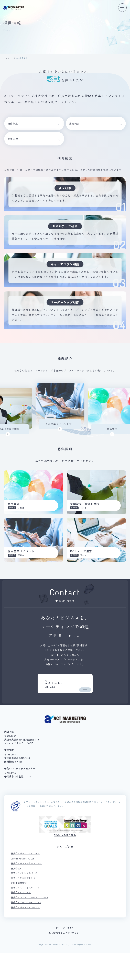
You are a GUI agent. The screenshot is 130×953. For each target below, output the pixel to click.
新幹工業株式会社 (20, 882)
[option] (65, 407)
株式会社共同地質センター (24, 878)
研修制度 (13, 123)
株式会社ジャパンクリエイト (25, 853)
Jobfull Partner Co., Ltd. (22, 858)
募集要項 (13, 138)
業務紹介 (74, 123)
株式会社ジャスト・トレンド (25, 907)
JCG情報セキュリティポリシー (65, 932)
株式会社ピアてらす (21, 892)
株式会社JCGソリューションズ (26, 902)
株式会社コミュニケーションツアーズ (29, 897)
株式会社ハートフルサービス (25, 888)
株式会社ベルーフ (20, 868)
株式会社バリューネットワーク (26, 863)
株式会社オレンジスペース (24, 873)
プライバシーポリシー (65, 927)
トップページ (9, 58)
